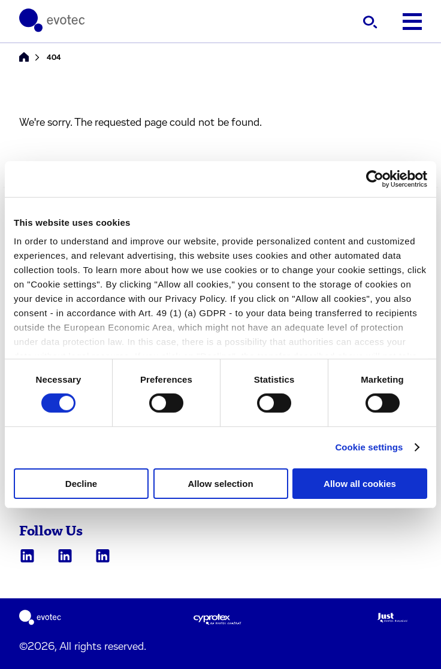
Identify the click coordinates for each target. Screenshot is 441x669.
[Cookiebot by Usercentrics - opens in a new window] (374, 178)
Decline (81, 484)
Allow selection (220, 484)
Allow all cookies (360, 484)
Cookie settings (369, 447)
